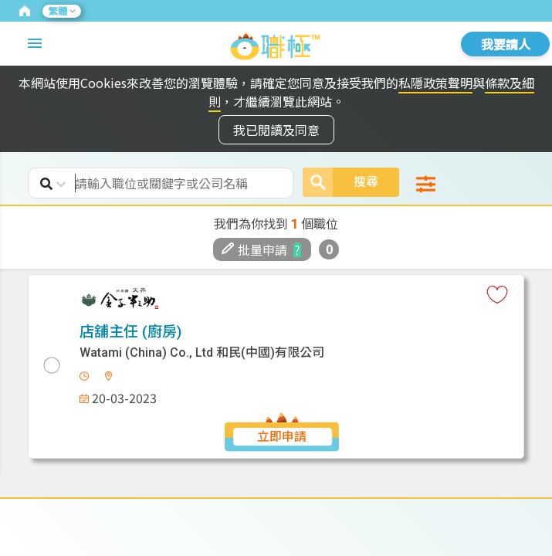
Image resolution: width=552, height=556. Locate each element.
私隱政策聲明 (435, 82)
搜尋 (340, 182)
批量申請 (254, 249)
